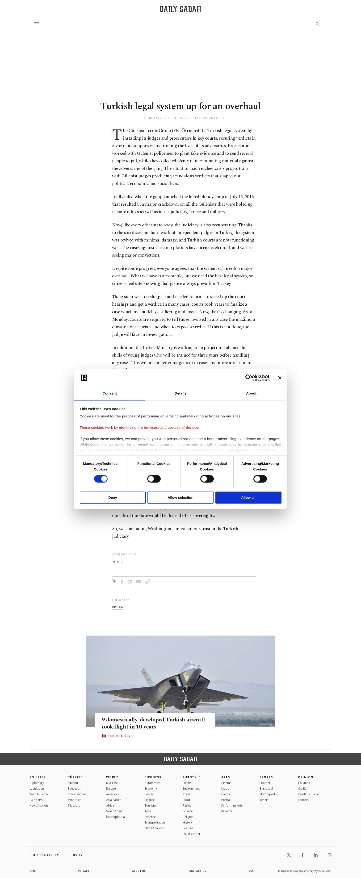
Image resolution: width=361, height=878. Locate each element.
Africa (110, 805)
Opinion (306, 777)
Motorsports (268, 794)
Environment (191, 788)
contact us (197, 871)
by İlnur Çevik (153, 118)
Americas (112, 794)
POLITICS (37, 777)
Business (153, 777)
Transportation (155, 822)
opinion (117, 607)
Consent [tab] (110, 393)
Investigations (77, 794)
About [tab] (251, 393)
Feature (188, 828)
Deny (112, 498)
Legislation (36, 788)
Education (74, 788)
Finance (150, 800)
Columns (304, 783)
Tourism (150, 805)
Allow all (248, 498)
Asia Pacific (113, 800)
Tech (148, 811)
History (188, 822)
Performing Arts (232, 805)
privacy (84, 871)
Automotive (152, 783)
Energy (149, 794)
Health (187, 783)
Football (265, 783)
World (112, 777)
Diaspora (74, 805)
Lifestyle (192, 777)
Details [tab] (180, 393)
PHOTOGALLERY (119, 736)
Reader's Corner (309, 794)
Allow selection (180, 498)
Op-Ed (302, 788)
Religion (188, 817)
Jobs (32, 871)
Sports (266, 777)
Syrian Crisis (114, 811)
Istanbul (73, 783)
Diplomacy (36, 783)
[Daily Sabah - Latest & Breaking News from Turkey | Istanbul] (180, 9)
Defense (150, 817)
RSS (251, 871)
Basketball (266, 788)
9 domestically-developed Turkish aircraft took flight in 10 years (145, 723)
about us (139, 871)
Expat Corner (191, 834)
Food (186, 800)
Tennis (264, 800)
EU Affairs (35, 800)
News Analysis (38, 805)
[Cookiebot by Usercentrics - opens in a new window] (248, 377)
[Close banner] (279, 377)
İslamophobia (115, 817)
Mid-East (112, 783)
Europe (111, 788)
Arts (225, 777)
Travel (187, 794)
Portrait (226, 800)
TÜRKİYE (75, 777)
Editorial (303, 800)
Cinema (226, 783)
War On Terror (39, 794)
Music (225, 788)
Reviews (226, 811)
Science (188, 811)
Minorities (74, 800)
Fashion (188, 805)
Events (225, 794)
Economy (151, 788)
